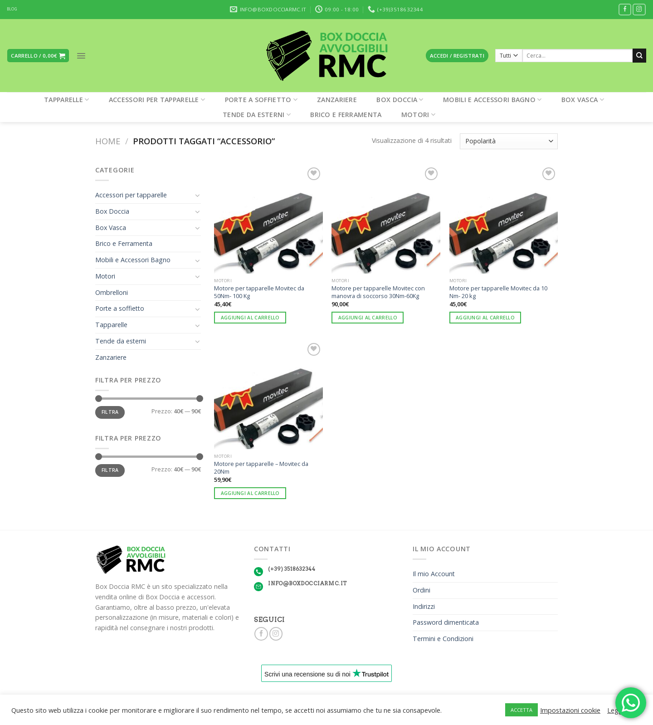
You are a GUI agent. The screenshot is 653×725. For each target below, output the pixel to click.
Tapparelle (66, 99)
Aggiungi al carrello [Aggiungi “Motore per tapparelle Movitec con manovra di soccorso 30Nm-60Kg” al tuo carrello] (367, 317)
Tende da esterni (257, 114)
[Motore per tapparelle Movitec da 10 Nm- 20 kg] (503, 219)
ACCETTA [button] (521, 709)
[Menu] (81, 55)
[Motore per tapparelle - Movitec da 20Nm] (268, 395)
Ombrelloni (111, 292)
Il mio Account (434, 573)
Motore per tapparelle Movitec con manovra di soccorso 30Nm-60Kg (378, 291)
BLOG (12, 9)
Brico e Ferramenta (345, 114)
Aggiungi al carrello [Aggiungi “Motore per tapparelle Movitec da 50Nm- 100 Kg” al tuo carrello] (250, 317)
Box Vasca (582, 99)
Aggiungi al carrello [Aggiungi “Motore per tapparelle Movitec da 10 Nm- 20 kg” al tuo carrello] (485, 317)
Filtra (110, 412)
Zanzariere (337, 99)
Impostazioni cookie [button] (570, 710)
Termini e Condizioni (443, 638)
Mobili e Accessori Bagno (492, 99)
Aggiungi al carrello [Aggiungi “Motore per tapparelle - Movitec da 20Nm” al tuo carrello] (250, 493)
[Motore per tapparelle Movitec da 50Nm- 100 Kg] (268, 219)
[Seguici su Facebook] (625, 10)
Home (107, 141)
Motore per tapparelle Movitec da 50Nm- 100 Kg (259, 291)
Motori (418, 114)
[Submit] (639, 55)
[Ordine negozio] (509, 141)
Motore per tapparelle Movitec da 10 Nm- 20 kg (498, 291)
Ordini (421, 590)
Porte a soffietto (261, 99)
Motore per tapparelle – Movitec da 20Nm (261, 467)
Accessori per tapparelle (157, 99)
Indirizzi (424, 606)
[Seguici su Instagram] (639, 10)
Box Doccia (399, 99)
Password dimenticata (446, 622)
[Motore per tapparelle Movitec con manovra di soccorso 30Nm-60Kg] (385, 219)
